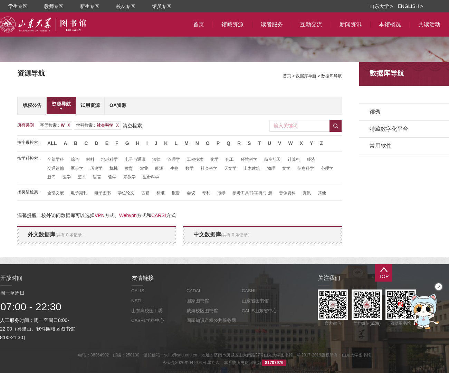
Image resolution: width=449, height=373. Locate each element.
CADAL (194, 290)
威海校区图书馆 (202, 310)
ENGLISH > (410, 6)
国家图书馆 (198, 300)
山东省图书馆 (255, 300)
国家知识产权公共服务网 (211, 320)
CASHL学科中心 (147, 320)
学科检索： (97, 125)
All (52, 143)
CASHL (249, 290)
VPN (100, 215)
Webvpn (128, 215)
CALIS (137, 290)
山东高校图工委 (147, 310)
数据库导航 (306, 75)
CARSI (158, 215)
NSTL (137, 300)
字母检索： (55, 125)
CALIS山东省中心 (259, 310)
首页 (287, 75)
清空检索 (132, 125)
